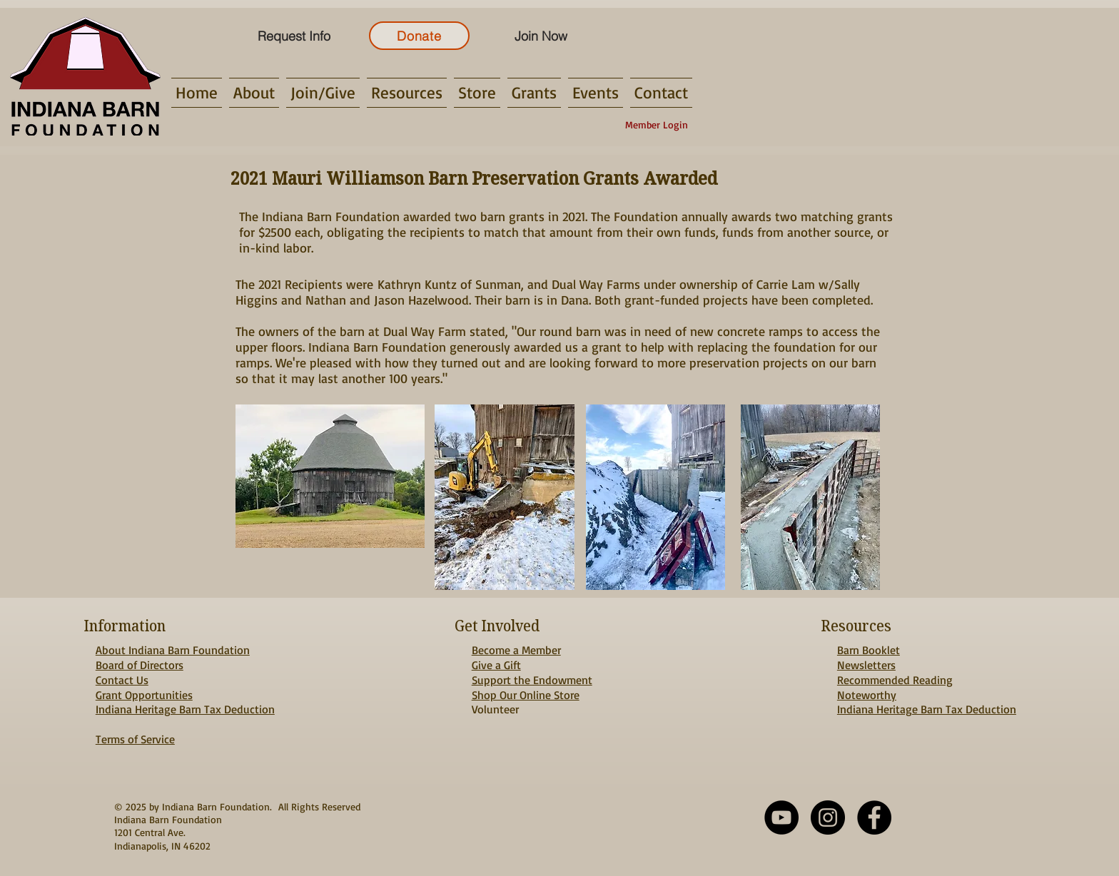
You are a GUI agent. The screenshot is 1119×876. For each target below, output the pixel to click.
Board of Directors (139, 665)
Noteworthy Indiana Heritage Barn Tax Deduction (926, 702)
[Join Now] (540, 35)
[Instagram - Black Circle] (828, 817)
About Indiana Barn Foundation (173, 650)
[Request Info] (293, 35)
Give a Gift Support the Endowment (532, 672)
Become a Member (516, 650)
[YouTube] (781, 817)
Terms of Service (135, 739)
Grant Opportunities (144, 695)
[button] (254, 93)
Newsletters (866, 665)
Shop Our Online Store (525, 695)
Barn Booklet (868, 650)
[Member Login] (656, 125)
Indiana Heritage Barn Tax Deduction (185, 709)
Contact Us (122, 680)
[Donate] (419, 35)
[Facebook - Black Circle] (874, 817)
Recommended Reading (895, 680)
